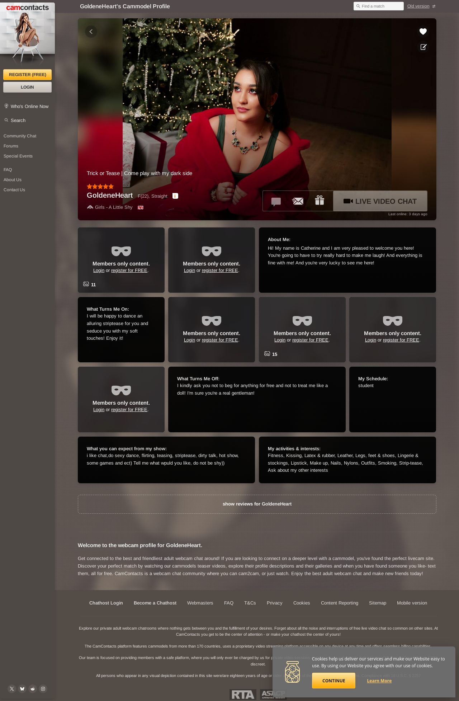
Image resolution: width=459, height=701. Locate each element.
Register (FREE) (27, 74)
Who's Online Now (29, 106)
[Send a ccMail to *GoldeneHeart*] (298, 201)
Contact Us (14, 189)
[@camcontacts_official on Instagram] (43, 688)
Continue (333, 681)
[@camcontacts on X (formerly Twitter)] (12, 688)
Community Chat (20, 135)
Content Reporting (339, 603)
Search (18, 120)
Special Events (18, 156)
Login (27, 87)
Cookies (301, 603)
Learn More (379, 681)
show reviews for (257, 504)
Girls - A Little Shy (110, 207)
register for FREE (129, 270)
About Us (13, 179)
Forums (11, 146)
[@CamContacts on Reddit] (32, 688)
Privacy (275, 603)
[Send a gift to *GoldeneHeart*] (319, 201)
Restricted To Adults (243, 694)
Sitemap (377, 603)
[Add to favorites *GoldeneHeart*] (423, 31)
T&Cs (250, 603)
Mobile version (412, 603)
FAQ (8, 169)
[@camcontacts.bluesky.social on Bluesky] (22, 688)
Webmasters (200, 603)
